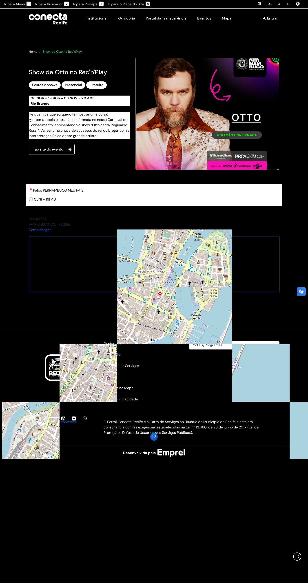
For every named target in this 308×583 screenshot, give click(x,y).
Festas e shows (44, 140)
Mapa (226, 18)
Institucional (96, 18)
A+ (270, 4)
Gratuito (96, 140)
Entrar (270, 18)
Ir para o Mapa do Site (129, 4)
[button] (154, 492)
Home (33, 107)
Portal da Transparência (166, 18)
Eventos (204, 18)
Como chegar (40, 285)
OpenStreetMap (63, 477)
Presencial (73, 140)
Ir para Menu (17, 4)
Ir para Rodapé (88, 4)
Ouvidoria (126, 18)
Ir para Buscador (52, 4)
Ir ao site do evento (52, 204)
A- (288, 4)
